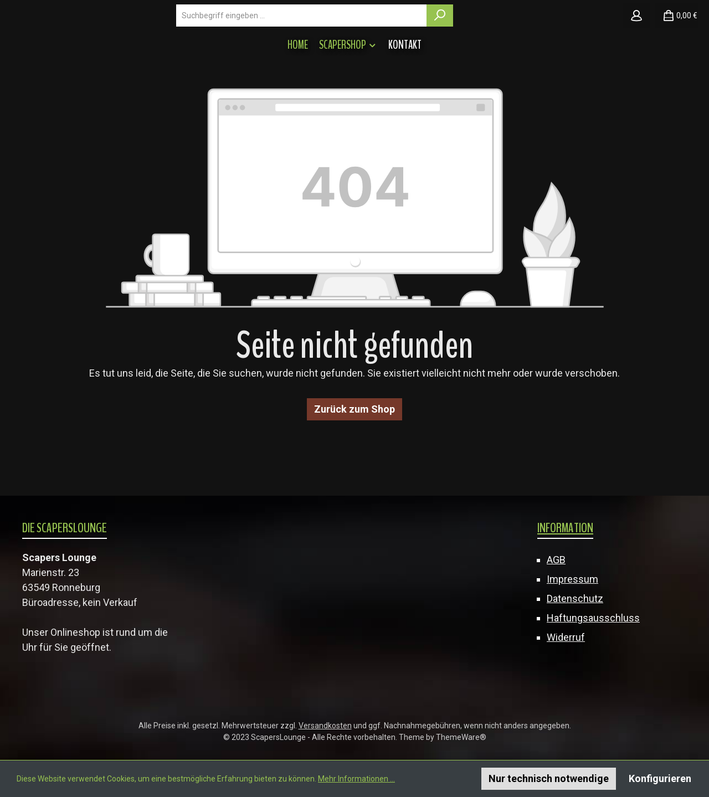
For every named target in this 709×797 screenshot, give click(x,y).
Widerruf (566, 637)
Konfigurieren (660, 778)
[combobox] (398, 48)
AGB (556, 559)
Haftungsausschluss (593, 618)
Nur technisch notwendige (549, 778)
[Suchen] (536, 48)
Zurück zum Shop (354, 473)
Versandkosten (325, 725)
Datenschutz (575, 598)
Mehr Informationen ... (356, 778)
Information (565, 528)
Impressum (572, 579)
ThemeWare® (461, 737)
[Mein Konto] (636, 47)
